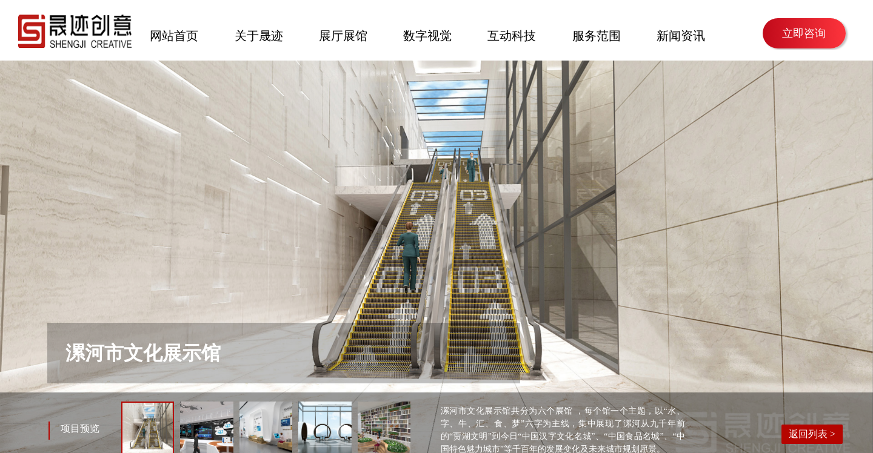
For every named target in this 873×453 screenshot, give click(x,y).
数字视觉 (427, 34)
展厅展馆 (343, 34)
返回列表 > (812, 434)
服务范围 (596, 34)
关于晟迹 (259, 34)
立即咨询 (804, 33)
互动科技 (511, 34)
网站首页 (174, 34)
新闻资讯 (681, 34)
